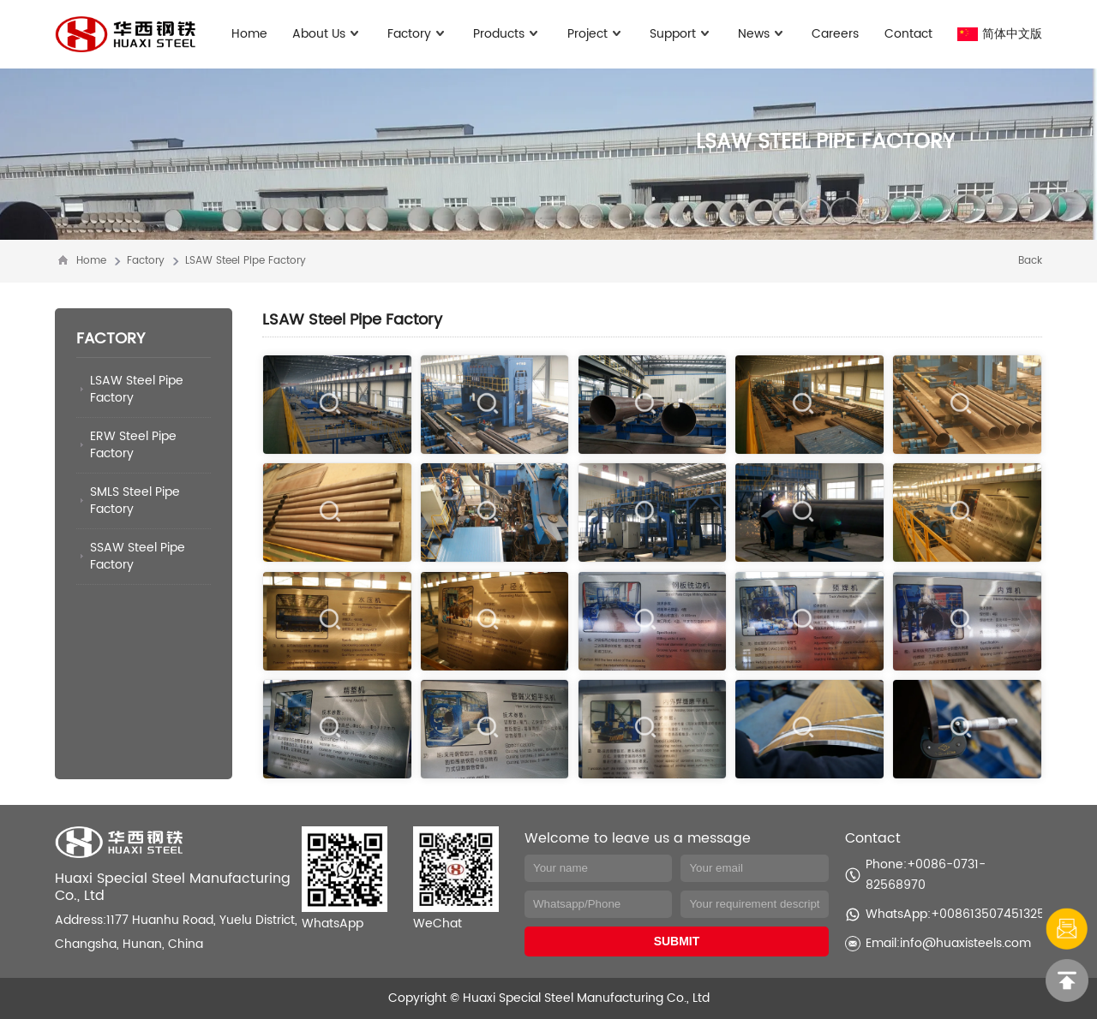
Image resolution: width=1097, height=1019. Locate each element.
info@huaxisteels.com (965, 943)
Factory (417, 34)
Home (249, 34)
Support (681, 34)
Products (507, 34)
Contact (908, 34)
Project (596, 34)
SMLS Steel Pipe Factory (135, 500)
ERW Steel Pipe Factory (133, 444)
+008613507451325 (988, 914)
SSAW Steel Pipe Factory (137, 556)
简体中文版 (999, 34)
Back (1030, 261)
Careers (835, 34)
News (762, 34)
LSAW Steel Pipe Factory (245, 261)
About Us (327, 34)
